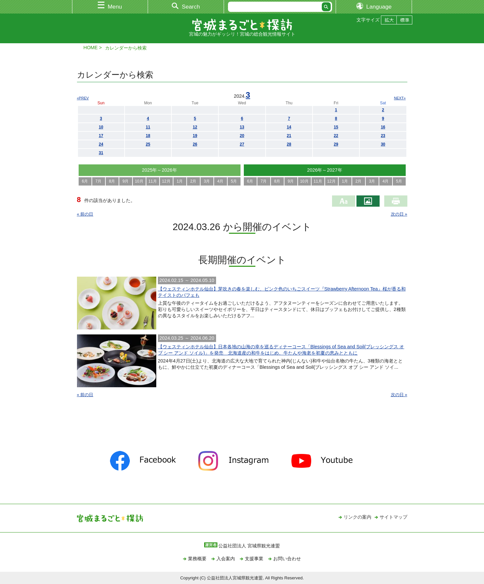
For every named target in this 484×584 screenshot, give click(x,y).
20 (242, 135)
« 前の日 (85, 214)
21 (289, 135)
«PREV (83, 98)
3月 (207, 181)
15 (336, 127)
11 (148, 127)
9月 (126, 181)
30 (383, 144)
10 (101, 127)
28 (289, 144)
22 (336, 135)
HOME (91, 47)
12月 (166, 181)
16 (383, 127)
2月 (193, 181)
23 (383, 135)
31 (101, 153)
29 (336, 144)
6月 (85, 181)
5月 (234, 181)
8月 (112, 181)
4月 (220, 181)
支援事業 (254, 558)
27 (242, 144)
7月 (98, 181)
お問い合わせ (287, 558)
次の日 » (399, 214)
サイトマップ (393, 517)
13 (242, 127)
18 (148, 135)
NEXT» (400, 98)
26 (195, 144)
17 (101, 135)
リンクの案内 (357, 517)
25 (148, 144)
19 (195, 135)
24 (101, 144)
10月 (139, 181)
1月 (180, 181)
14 (289, 127)
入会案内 (225, 558)
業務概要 (197, 558)
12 (195, 127)
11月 (152, 181)
